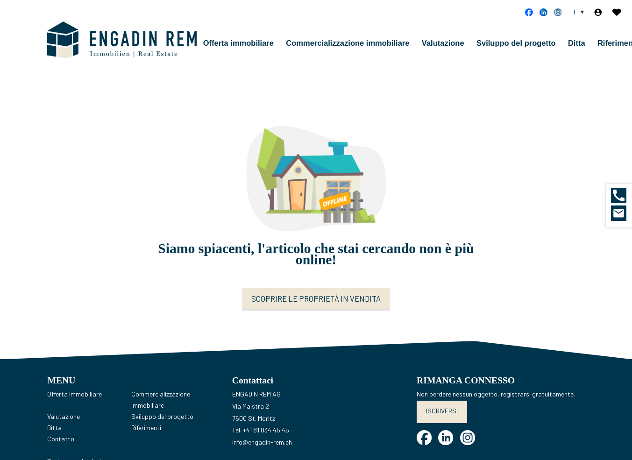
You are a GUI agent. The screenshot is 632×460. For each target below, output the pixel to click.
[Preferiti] (616, 12)
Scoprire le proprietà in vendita (316, 298)
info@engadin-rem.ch (262, 442)
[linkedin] (543, 12)
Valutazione (443, 43)
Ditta (576, 43)
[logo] (122, 40)
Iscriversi (442, 411)
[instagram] (558, 12)
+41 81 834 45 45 (266, 430)
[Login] (598, 12)
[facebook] (529, 12)
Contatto (60, 439)
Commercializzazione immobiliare (347, 43)
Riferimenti (146, 428)
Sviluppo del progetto (516, 43)
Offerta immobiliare (238, 43)
